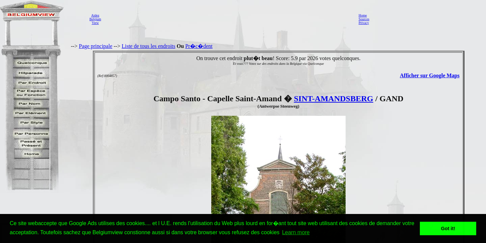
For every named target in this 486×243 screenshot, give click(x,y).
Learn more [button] (296, 232)
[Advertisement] (228, 19)
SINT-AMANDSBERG (333, 98)
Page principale (95, 46)
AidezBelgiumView (95, 19)
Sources (363, 19)
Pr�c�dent (199, 46)
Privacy (363, 23)
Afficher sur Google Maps (430, 75)
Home (362, 15)
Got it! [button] (448, 228)
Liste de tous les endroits (148, 46)
